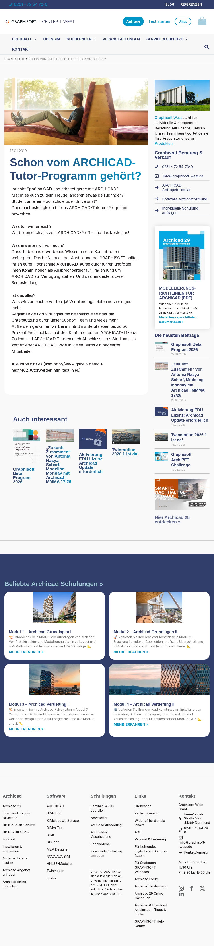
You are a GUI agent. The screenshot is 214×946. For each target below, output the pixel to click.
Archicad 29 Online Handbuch (149, 895)
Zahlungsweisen (147, 813)
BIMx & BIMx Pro (16, 832)
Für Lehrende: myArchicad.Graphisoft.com (151, 851)
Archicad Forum (147, 879)
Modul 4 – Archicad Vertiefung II (144, 704)
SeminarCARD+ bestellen (102, 808)
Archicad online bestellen (14, 884)
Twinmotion (55, 871)
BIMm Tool (55, 828)
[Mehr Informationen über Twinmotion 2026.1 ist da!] (126, 436)
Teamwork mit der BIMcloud (17, 815)
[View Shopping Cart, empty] (202, 21)
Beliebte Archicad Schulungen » (53, 583)
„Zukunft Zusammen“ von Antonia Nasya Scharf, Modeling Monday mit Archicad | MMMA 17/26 (58, 464)
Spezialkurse (100, 844)
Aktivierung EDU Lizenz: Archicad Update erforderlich (91, 463)
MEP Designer (58, 849)
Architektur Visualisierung (101, 834)
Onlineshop (143, 806)
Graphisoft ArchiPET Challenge (181, 459)
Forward (9, 839)
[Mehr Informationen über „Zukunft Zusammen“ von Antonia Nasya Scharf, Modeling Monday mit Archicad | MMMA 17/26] (59, 435)
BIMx (51, 835)
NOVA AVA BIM (58, 856)
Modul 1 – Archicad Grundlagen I (40, 632)
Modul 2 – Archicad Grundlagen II (145, 632)
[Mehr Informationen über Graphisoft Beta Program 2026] (26, 446)
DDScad (53, 842)
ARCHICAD (55, 806)
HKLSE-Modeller (59, 863)
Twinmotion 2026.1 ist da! (125, 451)
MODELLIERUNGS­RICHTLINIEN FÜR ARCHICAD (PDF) (177, 293)
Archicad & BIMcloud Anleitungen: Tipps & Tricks (151, 909)
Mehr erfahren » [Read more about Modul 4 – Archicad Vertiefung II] (131, 724)
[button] (133, 21)
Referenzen (191, 4)
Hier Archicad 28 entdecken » (172, 526)
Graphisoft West (168, 117)
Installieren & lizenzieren (12, 848)
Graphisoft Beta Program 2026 (23, 475)
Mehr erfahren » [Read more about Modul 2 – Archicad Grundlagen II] (131, 652)
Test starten (159, 21)
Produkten (164, 143)
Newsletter (99, 818)
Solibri (51, 878)
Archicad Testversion (151, 886)
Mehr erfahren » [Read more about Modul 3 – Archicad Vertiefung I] (26, 729)
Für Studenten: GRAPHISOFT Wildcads (146, 867)
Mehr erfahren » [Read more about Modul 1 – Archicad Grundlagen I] (26, 652)
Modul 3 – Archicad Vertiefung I (38, 704)
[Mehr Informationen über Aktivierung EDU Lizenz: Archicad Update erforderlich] (93, 438)
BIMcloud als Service (19, 825)
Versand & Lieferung (150, 839)
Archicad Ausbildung (106, 825)
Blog (169, 4)
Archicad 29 (12, 806)
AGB (138, 832)
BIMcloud (54, 813)
